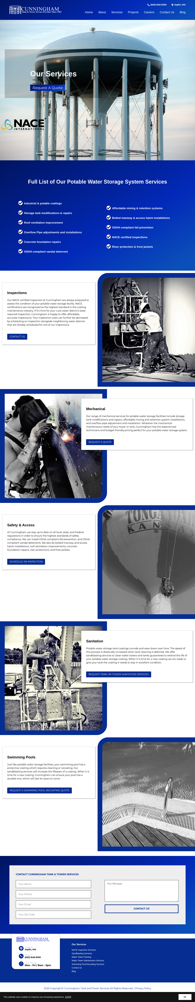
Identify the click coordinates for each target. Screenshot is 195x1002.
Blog (183, 12)
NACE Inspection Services (84, 950)
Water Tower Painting (81, 957)
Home (89, 12)
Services (117, 12)
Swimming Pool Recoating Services (88, 964)
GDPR (68, 997)
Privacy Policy (143, 988)
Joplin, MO (178, 5)
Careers (149, 12)
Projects (133, 12)
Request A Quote (48, 88)
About (102, 12)
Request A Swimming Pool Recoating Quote (39, 790)
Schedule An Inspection (26, 561)
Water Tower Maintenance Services (88, 960)
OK (185, 997)
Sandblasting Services (82, 953)
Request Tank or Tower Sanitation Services (118, 674)
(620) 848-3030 (156, 5)
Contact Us (167, 12)
